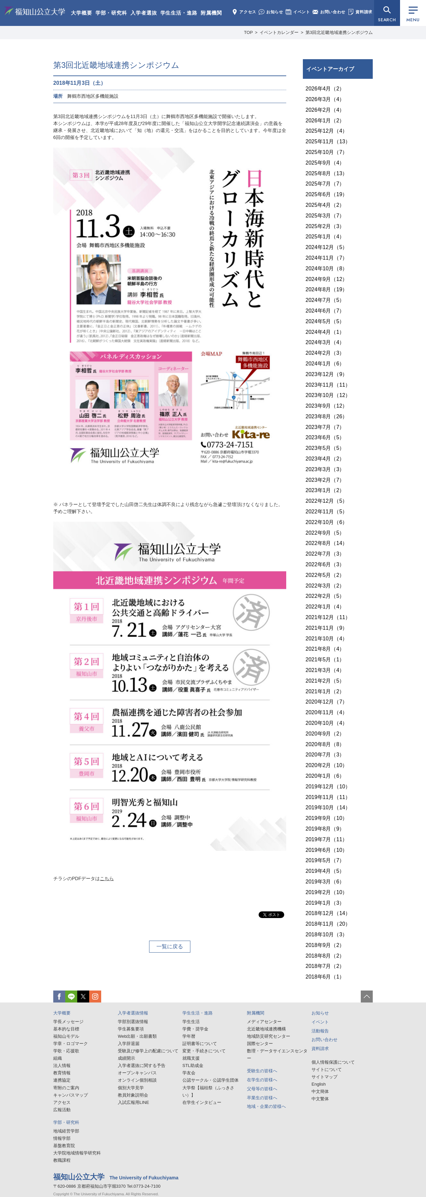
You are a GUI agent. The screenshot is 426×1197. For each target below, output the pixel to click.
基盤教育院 (64, 1145)
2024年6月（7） (325, 311)
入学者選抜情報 (133, 1012)
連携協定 (62, 1080)
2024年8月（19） (326, 289)
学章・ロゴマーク (70, 1043)
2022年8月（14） (326, 543)
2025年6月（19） (326, 194)
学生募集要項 (131, 1028)
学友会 (188, 1072)
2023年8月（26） (326, 416)
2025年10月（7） (326, 152)
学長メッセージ (68, 1021)
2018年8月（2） (325, 956)
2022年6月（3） (325, 564)
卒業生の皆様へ (262, 1097)
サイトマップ (324, 1076)
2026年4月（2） (325, 88)
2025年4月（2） (325, 205)
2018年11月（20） (328, 924)
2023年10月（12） (328, 395)
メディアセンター (264, 1021)
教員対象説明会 (133, 1095)
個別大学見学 (131, 1087)
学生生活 (191, 1021)
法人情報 (62, 1065)
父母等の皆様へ (262, 1088)
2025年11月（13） (328, 141)
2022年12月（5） (326, 501)
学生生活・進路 (178, 13)
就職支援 (191, 1058)
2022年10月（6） (326, 522)
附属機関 (211, 13)
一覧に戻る (169, 946)
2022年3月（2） (325, 586)
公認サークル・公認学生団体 (210, 1080)
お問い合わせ (329, 12)
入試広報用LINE (133, 1102)
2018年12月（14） (328, 913)
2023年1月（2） (325, 490)
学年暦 (188, 1036)
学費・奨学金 (195, 1028)
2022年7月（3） (325, 554)
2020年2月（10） (326, 765)
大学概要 (81, 13)
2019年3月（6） (325, 881)
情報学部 (62, 1138)
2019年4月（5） (325, 871)
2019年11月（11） (328, 797)
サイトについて (327, 1069)
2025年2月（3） (325, 226)
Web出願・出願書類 (137, 1036)
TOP (248, 32)
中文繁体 (320, 1098)
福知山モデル (66, 1036)
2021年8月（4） (325, 649)
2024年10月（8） (326, 268)
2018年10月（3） (326, 934)
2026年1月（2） (325, 120)
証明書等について (199, 1043)
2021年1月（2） (325, 691)
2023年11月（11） (328, 385)
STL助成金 (192, 1065)
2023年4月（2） (325, 459)
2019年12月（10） (328, 786)
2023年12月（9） (326, 374)
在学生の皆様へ (262, 1079)
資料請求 (360, 12)
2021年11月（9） (326, 628)
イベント (298, 12)
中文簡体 (320, 1091)
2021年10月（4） (326, 638)
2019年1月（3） (325, 903)
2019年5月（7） (325, 860)
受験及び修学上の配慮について (148, 1050)
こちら (107, 878)
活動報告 (320, 1030)
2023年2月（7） (325, 480)
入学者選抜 (143, 13)
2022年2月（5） (325, 596)
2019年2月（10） (326, 892)
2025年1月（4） (325, 236)
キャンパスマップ (70, 1095)
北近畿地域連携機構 (266, 1028)
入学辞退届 (128, 1043)
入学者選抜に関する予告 (141, 1065)
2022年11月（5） (326, 511)
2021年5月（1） (325, 659)
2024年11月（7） (326, 258)
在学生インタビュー (201, 1102)
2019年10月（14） (328, 807)
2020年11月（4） (326, 712)
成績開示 (126, 1058)
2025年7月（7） (325, 184)
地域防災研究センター (268, 1036)
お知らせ (271, 12)
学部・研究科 (111, 13)
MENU (412, 15)
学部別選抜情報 (133, 1021)
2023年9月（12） (326, 406)
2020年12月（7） (326, 702)
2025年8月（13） (326, 173)
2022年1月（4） (325, 606)
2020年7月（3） (325, 754)
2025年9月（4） (325, 163)
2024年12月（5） (326, 247)
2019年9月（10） (326, 818)
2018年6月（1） (325, 977)
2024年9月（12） (326, 279)
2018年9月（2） (325, 945)
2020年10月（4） (326, 723)
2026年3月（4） (325, 99)
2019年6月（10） (326, 850)
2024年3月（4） (325, 342)
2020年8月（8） (325, 744)
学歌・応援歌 (66, 1050)
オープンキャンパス (137, 1072)
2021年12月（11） (328, 617)
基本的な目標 (66, 1028)
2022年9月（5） (325, 533)
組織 (57, 1058)
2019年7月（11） (326, 839)
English (319, 1084)
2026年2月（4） (325, 110)
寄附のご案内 (66, 1087)
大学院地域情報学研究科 (77, 1152)
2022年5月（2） (325, 575)
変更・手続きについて (204, 1050)
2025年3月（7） (325, 215)
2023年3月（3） (325, 469)
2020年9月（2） (325, 733)
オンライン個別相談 (137, 1080)
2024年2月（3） (325, 353)
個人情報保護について (333, 1062)
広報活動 (62, 1109)
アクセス (244, 12)
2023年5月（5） (325, 448)
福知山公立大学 (34, 12)
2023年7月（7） (325, 427)
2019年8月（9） (325, 829)
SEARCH (387, 20)
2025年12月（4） (326, 131)
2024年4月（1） (325, 332)
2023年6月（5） (325, 437)
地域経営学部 (66, 1131)
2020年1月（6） (325, 776)
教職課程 (62, 1160)
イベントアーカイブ (330, 69)
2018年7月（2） (325, 966)
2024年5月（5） (325, 321)
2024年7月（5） (325, 300)
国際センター (260, 1043)
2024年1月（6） (325, 363)
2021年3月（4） (325, 670)
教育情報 (62, 1072)
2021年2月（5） (325, 681)
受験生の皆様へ (262, 1070)
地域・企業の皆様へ (266, 1106)
